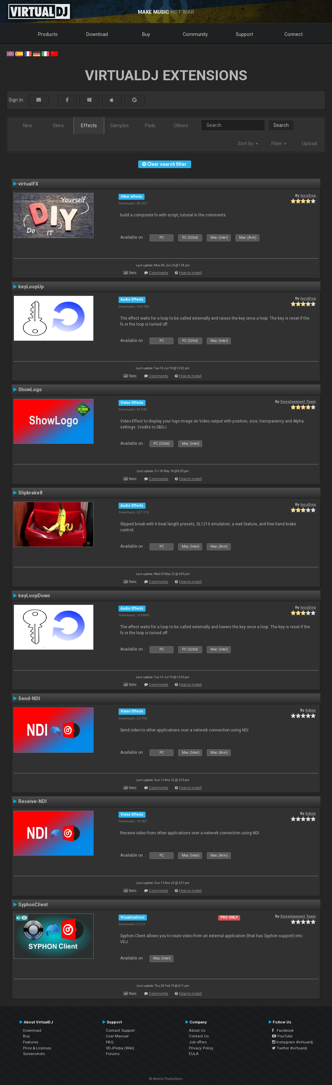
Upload (309, 143)
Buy (146, 34)
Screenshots (34, 1053)
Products (48, 34)
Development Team (298, 401)
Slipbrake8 (30, 492)
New (27, 125)
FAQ (110, 1042)
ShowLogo (30, 389)
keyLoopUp (31, 286)
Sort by (248, 143)
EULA (194, 1053)
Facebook (283, 1030)
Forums (113, 1053)
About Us (197, 1030)
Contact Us (199, 1036)
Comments (158, 273)
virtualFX (28, 183)
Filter (278, 143)
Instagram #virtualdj (292, 1042)
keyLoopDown (34, 595)
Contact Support (120, 1030)
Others (181, 125)
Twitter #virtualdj (289, 1048)
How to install (190, 273)
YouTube (282, 1036)
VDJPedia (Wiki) (120, 1048)
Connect (293, 34)
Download (97, 34)
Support (244, 34)
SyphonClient (33, 904)
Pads (150, 125)
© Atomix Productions (166, 1079)
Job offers (198, 1042)
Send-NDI (29, 698)
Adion (310, 710)
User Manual (117, 1036)
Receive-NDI (32, 801)
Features (30, 1042)
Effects (89, 125)
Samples (119, 125)
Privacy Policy (201, 1048)
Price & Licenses (37, 1048)
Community (195, 34)
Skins (58, 125)
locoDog (308, 195)
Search (281, 125)
